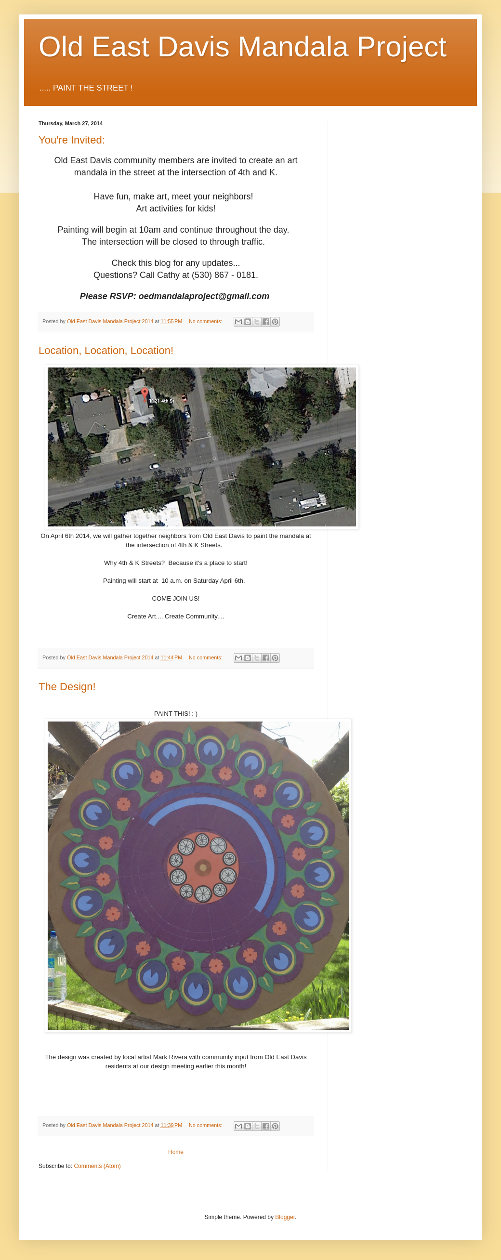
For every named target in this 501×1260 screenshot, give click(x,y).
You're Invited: (72, 140)
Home (176, 1152)
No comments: (206, 321)
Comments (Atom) (97, 1166)
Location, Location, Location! (106, 350)
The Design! (67, 687)
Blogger (285, 1217)
